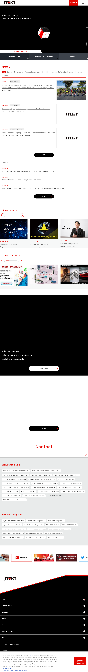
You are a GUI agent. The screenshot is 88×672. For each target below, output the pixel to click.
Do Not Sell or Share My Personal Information (80, 661)
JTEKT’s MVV (7, 606)
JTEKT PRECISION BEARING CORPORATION (42, 479)
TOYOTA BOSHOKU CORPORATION (14, 529)
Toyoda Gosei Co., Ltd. (34, 533)
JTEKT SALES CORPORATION (12, 496)
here (30, 656)
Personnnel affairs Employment (62, 72)
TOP (3, 600)
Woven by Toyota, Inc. (55, 537)
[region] (44, 661)
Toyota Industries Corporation (13, 521)
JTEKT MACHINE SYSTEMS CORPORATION (16, 471)
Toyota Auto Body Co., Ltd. (12, 525)
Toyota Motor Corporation (36, 521)
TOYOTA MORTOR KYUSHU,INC (35, 537)
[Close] (86, 661)
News (4, 619)
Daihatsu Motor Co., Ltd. (53, 533)
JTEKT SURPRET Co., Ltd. (10, 492)
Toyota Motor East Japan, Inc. (13, 533)
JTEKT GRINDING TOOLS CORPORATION (45, 483)
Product (5, 612)
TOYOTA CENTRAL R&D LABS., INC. (59, 529)
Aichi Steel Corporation (56, 521)
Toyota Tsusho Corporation (34, 525)
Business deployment (15, 72)
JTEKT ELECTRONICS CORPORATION (14, 479)
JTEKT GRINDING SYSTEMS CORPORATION (16, 483)
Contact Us (74, 3)
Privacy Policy (7, 668)
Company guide (8, 625)
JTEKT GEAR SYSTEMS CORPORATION (43, 487)
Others (5, 75)
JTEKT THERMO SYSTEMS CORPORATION (66, 475)
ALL (4, 72)
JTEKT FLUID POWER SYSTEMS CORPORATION (45, 471)
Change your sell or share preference (15, 670)
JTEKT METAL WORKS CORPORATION (69, 487)
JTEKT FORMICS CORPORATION (48, 492)
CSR (47, 72)
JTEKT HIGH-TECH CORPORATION (34, 496)
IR (42, 72)
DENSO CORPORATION (69, 525)
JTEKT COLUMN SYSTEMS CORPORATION (16, 487)
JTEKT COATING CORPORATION (41, 475)
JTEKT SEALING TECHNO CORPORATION (15, 475)
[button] (87, 27)
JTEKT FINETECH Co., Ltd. (66, 479)
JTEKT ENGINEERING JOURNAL (10, 644)
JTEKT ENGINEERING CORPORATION (72, 492)
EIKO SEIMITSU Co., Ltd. (28, 492)
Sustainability (7, 631)
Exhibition (79, 72)
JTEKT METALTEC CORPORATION (70, 483)
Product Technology (32, 72)
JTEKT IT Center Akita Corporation (14, 500)
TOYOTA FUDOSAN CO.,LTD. (37, 529)
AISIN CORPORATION (53, 525)
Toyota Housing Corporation (13, 537)
